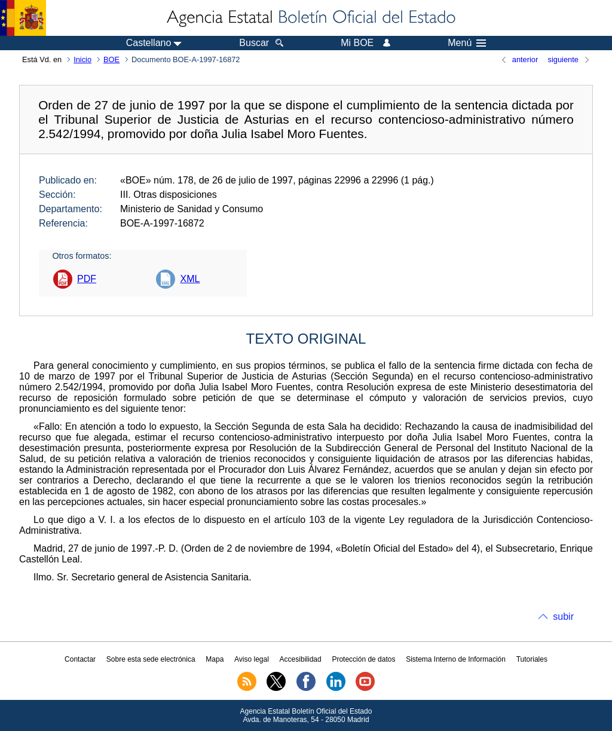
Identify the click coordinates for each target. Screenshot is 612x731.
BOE (111, 59)
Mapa (215, 659)
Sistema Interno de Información (456, 659)
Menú (467, 43)
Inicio (82, 59)
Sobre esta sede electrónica (150, 659)
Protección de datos (363, 659)
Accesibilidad (301, 659)
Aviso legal (251, 659)
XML (190, 279)
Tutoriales (531, 659)
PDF (86, 279)
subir (563, 616)
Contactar (80, 659)
